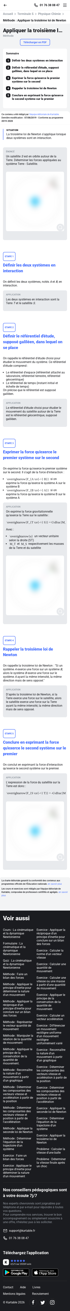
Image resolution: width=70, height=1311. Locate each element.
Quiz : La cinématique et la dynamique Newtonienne (17, 964)
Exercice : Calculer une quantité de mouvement (51, 967)
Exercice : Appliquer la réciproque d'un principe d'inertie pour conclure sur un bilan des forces (51, 937)
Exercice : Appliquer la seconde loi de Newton (51, 1110)
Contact (8, 1287)
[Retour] (6, 5)
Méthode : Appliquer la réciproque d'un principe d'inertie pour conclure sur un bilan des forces (17, 1008)
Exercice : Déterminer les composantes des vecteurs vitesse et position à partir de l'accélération (50, 1095)
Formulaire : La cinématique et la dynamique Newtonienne (14, 949)
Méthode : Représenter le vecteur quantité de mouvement (17, 1025)
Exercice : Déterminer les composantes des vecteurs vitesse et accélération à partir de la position (52, 1074)
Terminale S (25, 14)
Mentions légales (14, 1294)
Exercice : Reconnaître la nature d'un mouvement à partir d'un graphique (51, 1055)
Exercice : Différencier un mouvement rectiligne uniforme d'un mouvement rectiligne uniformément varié (51, 1034)
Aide (23, 1287)
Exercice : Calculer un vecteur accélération (50, 1017)
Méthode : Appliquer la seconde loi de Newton (18, 1130)
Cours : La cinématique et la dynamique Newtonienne (18, 933)
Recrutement (40, 1294)
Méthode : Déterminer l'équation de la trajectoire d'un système (17, 1144)
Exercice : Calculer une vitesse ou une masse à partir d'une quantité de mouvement (51, 983)
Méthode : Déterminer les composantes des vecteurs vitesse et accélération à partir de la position (18, 1094)
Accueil (8, 14)
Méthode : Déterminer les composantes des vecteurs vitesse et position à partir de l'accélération (17, 1115)
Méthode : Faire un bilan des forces (15, 975)
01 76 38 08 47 (50, 5)
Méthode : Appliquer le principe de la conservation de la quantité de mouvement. (17, 1056)
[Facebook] (33, 1303)
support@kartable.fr (22, 1230)
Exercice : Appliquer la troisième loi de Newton (51, 1139)
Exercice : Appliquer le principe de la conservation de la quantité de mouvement (51, 1002)
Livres (36, 1287)
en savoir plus (55, 884)
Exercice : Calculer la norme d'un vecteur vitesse (50, 954)
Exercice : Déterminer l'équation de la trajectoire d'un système (50, 1124)
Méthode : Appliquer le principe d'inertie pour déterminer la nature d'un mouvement (17, 989)
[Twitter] (43, 1303)
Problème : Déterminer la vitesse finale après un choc (51, 1162)
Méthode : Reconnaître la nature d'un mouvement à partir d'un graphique (17, 1075)
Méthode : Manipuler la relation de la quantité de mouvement (18, 1039)
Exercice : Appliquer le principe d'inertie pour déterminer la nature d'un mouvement (17, 1171)
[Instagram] (52, 1303)
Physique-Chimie (49, 14)
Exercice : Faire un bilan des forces (15, 1157)
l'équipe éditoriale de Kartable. (44, 114)
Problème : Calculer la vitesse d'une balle (51, 1150)
